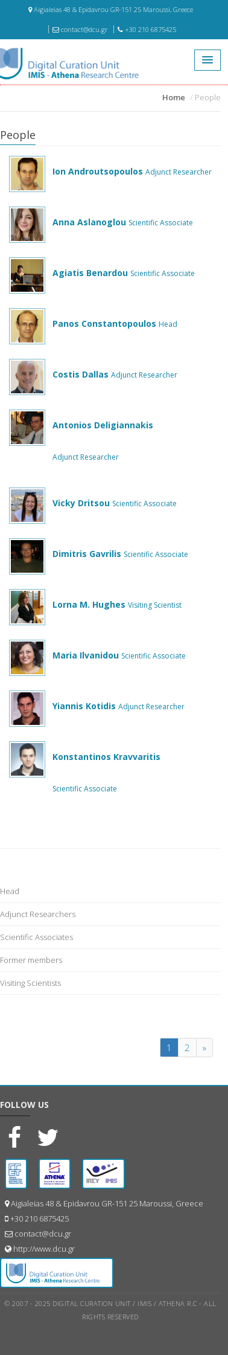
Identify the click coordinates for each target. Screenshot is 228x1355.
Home (173, 97)
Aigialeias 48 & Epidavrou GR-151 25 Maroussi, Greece (110, 9)
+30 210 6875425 (147, 29)
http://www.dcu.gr (44, 1248)
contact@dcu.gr (80, 29)
